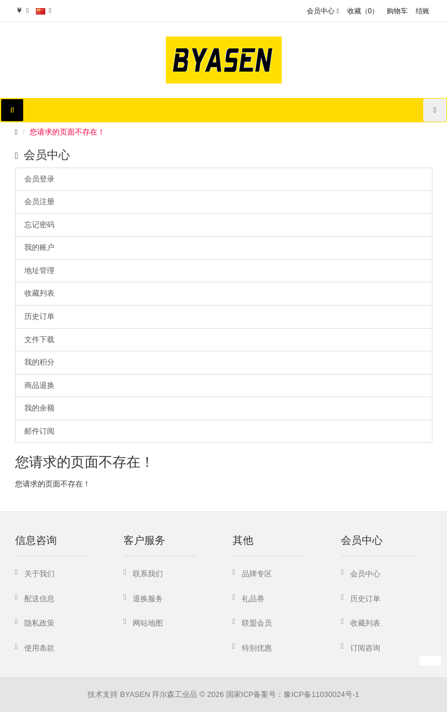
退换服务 (148, 598)
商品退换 (39, 385)
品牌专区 (257, 573)
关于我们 (39, 573)
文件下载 (39, 339)
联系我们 (148, 573)
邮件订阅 (39, 431)
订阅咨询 (365, 648)
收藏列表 (39, 293)
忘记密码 (39, 224)
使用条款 (39, 648)
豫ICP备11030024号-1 (321, 694)
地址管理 (39, 270)
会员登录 (39, 179)
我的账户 (39, 247)
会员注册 (39, 201)
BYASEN (135, 694)
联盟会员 (257, 623)
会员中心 (365, 573)
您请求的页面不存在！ (67, 132)
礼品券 (253, 598)
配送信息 (39, 598)
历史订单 (39, 316)
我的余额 (39, 408)
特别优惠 (257, 648)
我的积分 (39, 362)
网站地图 (148, 623)
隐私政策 (39, 623)
